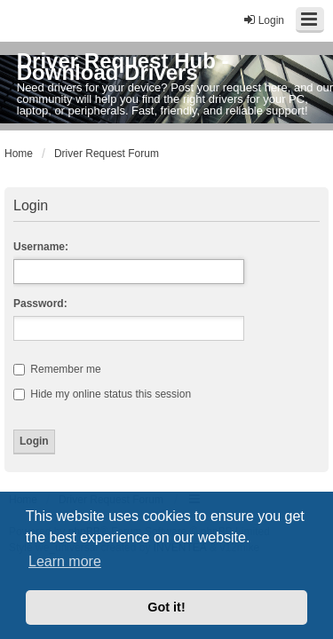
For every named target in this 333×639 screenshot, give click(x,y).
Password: (40, 303)
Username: (40, 247)
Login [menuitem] (263, 20)
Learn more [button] (64, 561)
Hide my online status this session (102, 394)
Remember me (57, 369)
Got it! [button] (166, 607)
